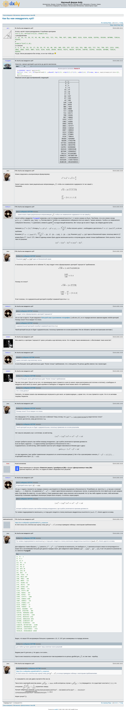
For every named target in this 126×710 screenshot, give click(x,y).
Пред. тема (113, 25)
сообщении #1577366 (29, 376)
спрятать (27, 66)
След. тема (120, 25)
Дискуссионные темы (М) (28, 705)
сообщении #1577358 (28, 357)
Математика (16, 705)
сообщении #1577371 (26, 482)
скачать (21, 66)
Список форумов (7, 705)
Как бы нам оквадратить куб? (18, 18)
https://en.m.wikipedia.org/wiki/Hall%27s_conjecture (31, 522)
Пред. (109, 22)
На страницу (104, 22)
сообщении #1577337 (26, 311)
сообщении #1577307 (29, 256)
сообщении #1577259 (26, 211)
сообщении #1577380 (29, 538)
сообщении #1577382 (34, 668)
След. (121, 22)
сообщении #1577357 (29, 408)
